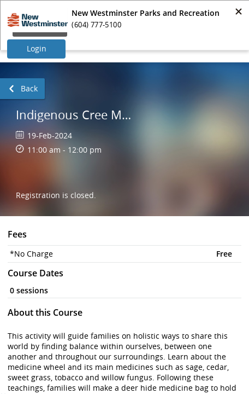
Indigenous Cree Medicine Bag (75, 115)
